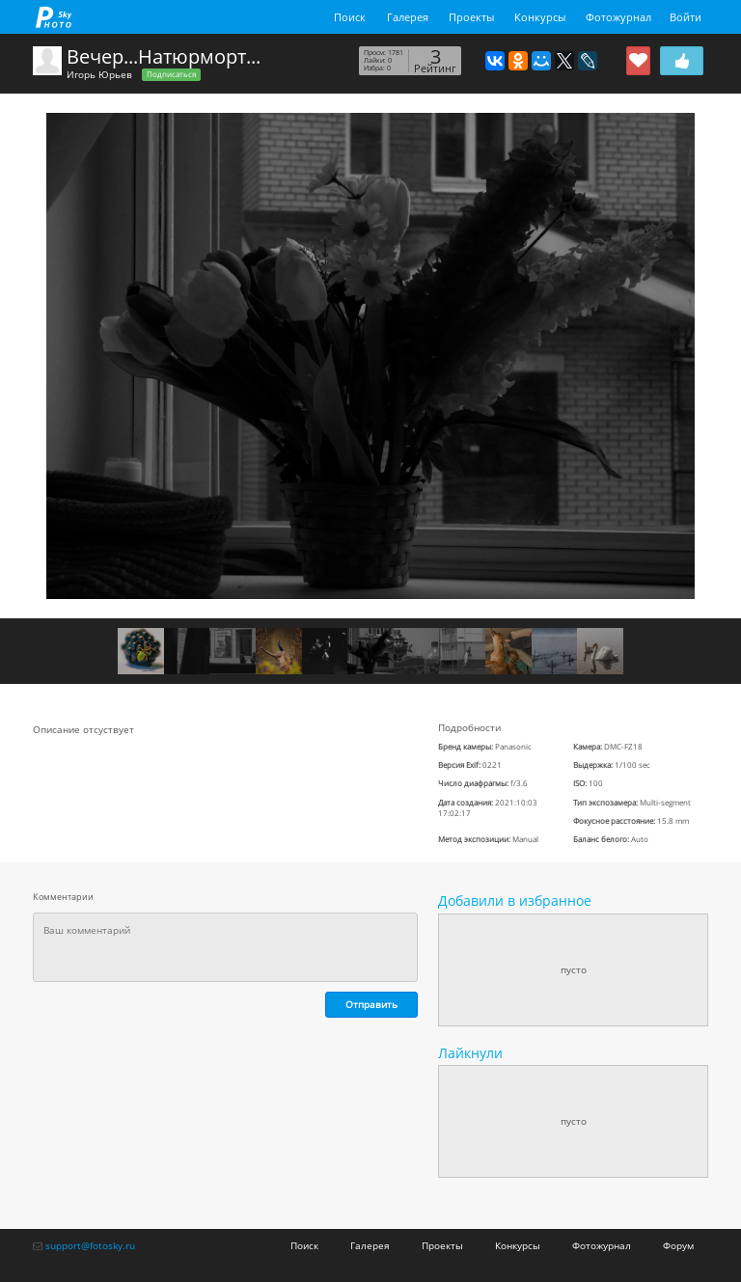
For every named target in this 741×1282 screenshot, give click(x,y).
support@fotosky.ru (90, 1245)
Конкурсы (539, 17)
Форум (678, 1245)
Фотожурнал (618, 17)
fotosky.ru (54, 17)
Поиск (350, 17)
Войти (685, 17)
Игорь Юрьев (99, 74)
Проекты (471, 17)
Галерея (407, 17)
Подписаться (171, 74)
